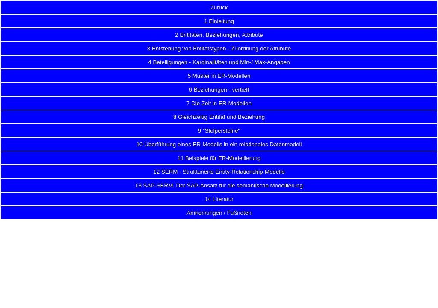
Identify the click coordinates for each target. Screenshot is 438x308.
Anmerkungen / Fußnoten (218, 213)
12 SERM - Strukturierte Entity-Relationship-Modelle (218, 172)
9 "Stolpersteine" (219, 130)
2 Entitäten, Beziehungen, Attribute (219, 35)
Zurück (219, 7)
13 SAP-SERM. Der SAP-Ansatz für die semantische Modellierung (219, 185)
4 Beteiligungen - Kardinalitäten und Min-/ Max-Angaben (219, 62)
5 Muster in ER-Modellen (219, 76)
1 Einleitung (219, 21)
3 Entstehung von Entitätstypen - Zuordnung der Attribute (219, 48)
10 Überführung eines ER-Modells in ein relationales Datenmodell (219, 144)
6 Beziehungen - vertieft (219, 89)
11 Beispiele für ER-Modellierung (219, 158)
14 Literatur (218, 199)
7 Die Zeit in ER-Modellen (219, 103)
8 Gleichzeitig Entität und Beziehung (219, 117)
